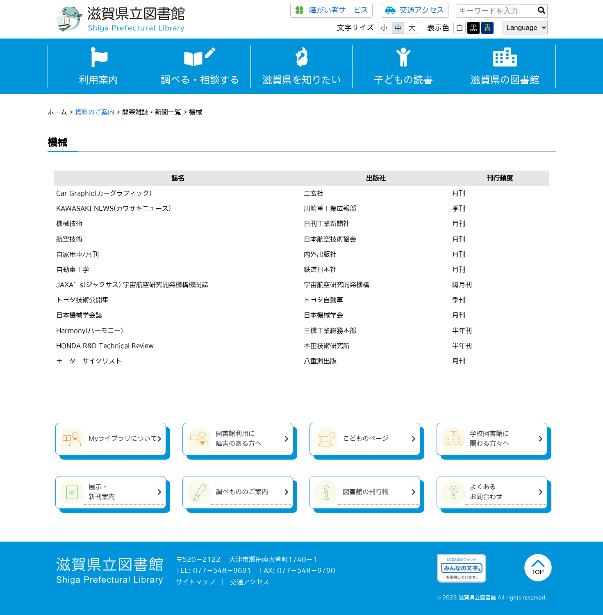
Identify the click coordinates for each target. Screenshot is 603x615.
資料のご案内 (94, 112)
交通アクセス (414, 10)
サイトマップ (195, 582)
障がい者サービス (331, 10)
